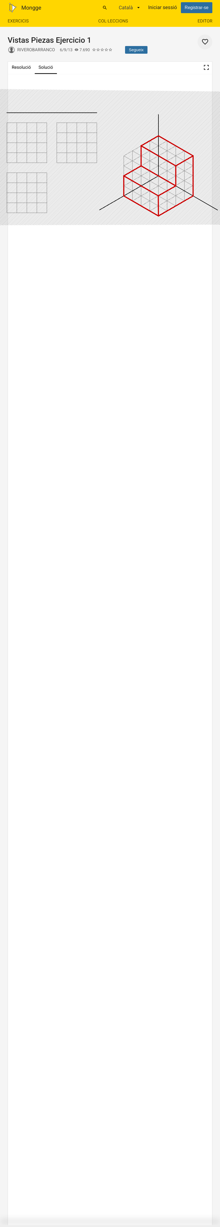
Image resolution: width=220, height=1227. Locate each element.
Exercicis (18, 21)
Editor (205, 21)
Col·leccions (113, 21)
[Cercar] (104, 7)
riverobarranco (36, 49)
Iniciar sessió (162, 7)
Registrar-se (197, 7)
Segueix (136, 49)
